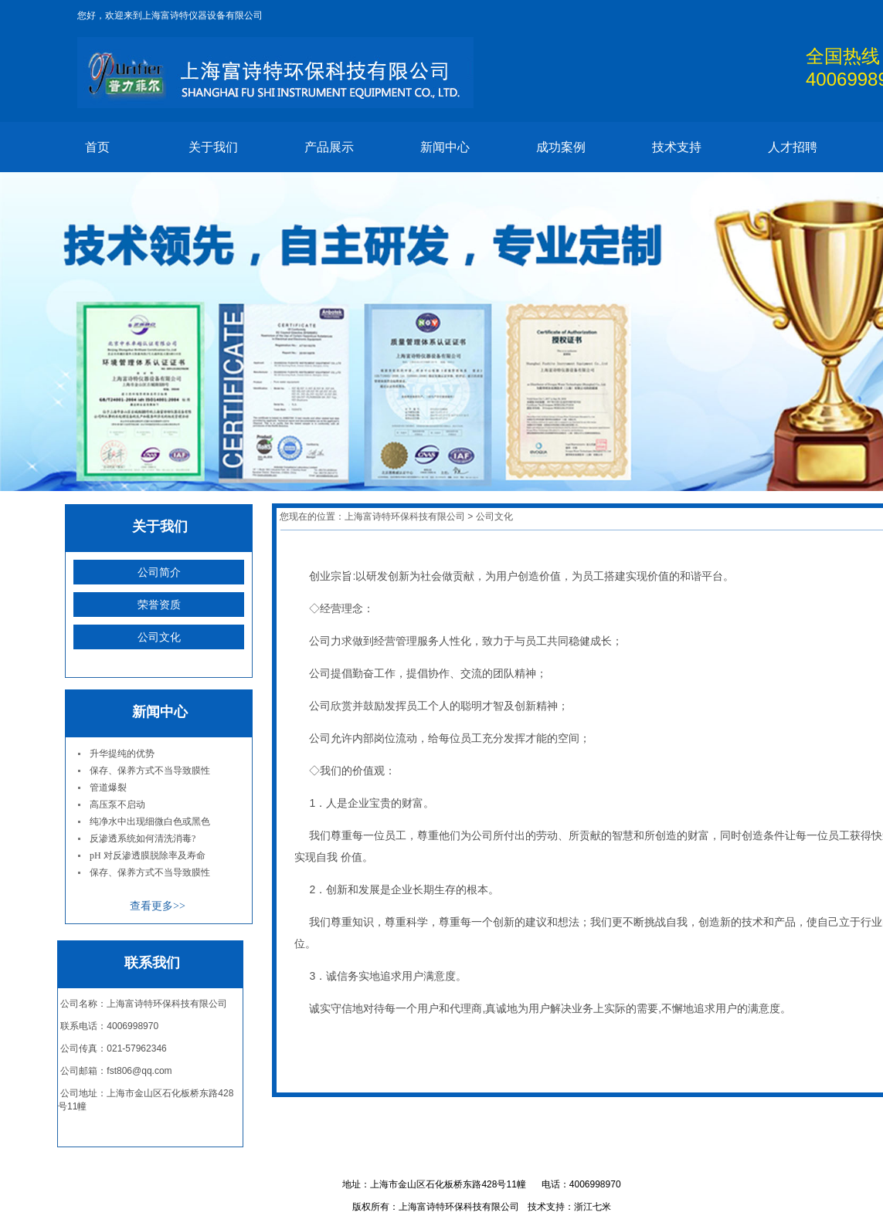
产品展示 (329, 147)
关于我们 (213, 147)
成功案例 (561, 147)
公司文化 (159, 637)
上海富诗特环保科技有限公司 (405, 516)
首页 (97, 147)
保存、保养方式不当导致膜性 (150, 770)
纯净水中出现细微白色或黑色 (150, 821)
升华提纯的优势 (122, 753)
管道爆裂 (108, 787)
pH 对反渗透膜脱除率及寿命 (147, 855)
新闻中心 (445, 147)
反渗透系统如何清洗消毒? (142, 838)
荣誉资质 (159, 604)
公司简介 (159, 572)
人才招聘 (792, 147)
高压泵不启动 (117, 804)
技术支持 (676, 147)
